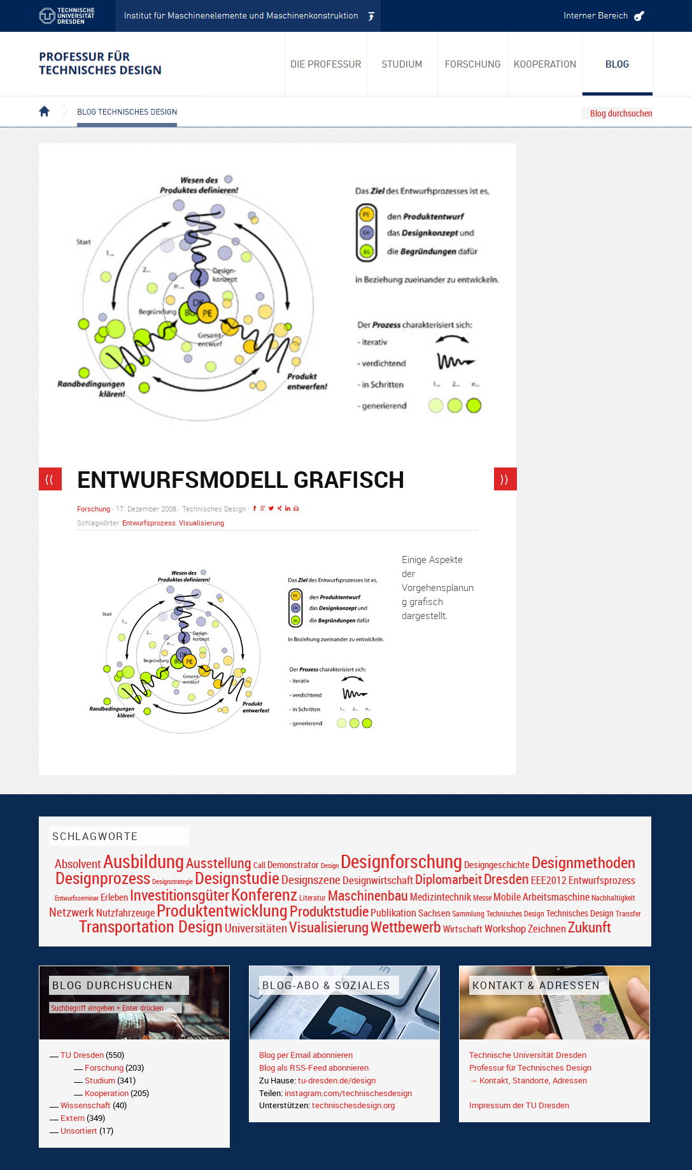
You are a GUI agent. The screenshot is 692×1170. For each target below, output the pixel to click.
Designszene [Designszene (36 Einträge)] (311, 879)
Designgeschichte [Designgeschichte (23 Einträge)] (497, 864)
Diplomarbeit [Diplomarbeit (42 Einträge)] (448, 879)
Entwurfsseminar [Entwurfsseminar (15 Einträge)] (77, 897)
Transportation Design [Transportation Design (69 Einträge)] (151, 926)
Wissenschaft (85, 1105)
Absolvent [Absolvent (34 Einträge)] (78, 863)
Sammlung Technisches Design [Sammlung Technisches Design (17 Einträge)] (498, 913)
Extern (72, 1118)
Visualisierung (201, 522)
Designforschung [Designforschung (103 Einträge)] (401, 861)
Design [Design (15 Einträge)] (330, 865)
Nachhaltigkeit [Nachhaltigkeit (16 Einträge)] (613, 897)
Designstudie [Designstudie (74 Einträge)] (237, 877)
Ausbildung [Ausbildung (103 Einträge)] (143, 861)
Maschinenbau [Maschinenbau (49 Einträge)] (368, 895)
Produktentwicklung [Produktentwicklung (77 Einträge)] (222, 910)
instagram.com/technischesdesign (348, 1093)
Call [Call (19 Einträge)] (259, 865)
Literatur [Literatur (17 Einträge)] (312, 897)
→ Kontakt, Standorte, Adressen (528, 1080)
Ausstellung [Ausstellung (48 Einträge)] (218, 862)
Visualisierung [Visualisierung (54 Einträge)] (329, 927)
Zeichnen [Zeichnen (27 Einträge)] (547, 929)
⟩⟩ (504, 479)
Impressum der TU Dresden (519, 1105)
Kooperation (107, 1093)
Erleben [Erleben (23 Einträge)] (114, 896)
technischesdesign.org (353, 1105)
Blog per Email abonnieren (306, 1054)
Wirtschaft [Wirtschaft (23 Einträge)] (463, 928)
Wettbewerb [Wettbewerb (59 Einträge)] (406, 927)
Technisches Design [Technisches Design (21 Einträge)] (580, 913)
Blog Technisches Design (116, 101)
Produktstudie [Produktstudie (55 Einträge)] (329, 911)
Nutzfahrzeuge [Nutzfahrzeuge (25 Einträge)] (125, 913)
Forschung (93, 508)
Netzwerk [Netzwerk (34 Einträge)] (71, 912)
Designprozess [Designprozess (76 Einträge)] (102, 877)
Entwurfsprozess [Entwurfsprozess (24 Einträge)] (601, 880)
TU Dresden (82, 1054)
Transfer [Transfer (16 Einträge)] (628, 913)
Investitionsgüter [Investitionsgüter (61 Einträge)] (179, 895)
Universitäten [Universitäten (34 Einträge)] (256, 928)
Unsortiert (78, 1130)
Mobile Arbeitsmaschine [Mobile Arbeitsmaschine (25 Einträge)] (541, 897)
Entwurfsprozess (149, 522)
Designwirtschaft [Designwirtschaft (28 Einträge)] (377, 880)
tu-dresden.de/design (337, 1080)
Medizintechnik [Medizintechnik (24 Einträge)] (440, 897)
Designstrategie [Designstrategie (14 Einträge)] (172, 881)
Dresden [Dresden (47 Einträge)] (506, 878)
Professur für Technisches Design (530, 1067)
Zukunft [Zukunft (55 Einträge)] (589, 927)
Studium (100, 1080)
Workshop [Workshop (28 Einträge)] (505, 928)
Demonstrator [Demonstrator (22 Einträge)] (293, 865)
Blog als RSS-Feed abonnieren (314, 1067)
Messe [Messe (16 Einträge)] (482, 897)
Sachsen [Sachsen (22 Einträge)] (434, 913)
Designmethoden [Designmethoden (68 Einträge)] (583, 862)
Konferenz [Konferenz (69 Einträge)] (264, 894)
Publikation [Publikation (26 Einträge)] (393, 913)
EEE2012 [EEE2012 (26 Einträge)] (549, 880)
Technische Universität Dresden (527, 1054)
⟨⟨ (49, 479)
